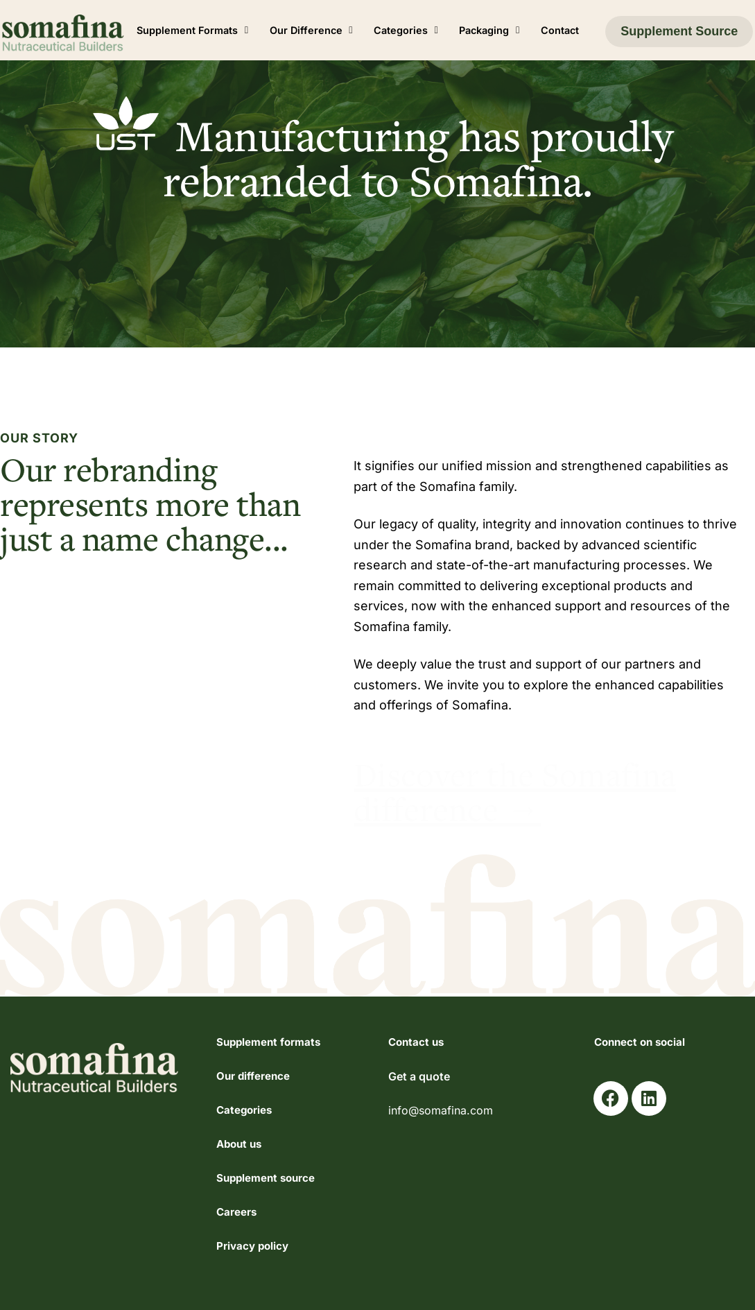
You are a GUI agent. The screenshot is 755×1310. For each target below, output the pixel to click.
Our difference (253, 1076)
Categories (244, 1110)
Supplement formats (268, 1042)
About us (238, 1143)
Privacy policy (252, 1245)
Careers (236, 1211)
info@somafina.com (440, 1110)
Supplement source (265, 1177)
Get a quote (419, 1076)
